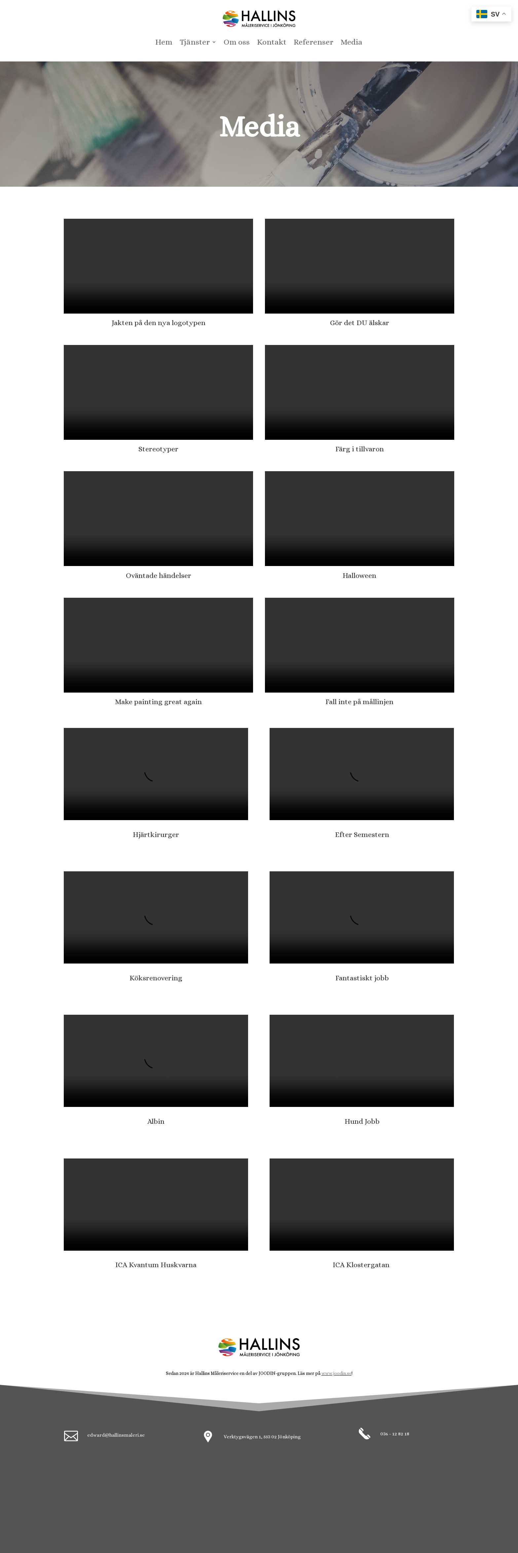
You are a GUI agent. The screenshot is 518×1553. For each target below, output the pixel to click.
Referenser (313, 43)
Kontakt (271, 43)
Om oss (237, 43)
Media (351, 43)
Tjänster (195, 43)
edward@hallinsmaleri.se (116, 1435)
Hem (163, 43)
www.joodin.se (336, 1373)
